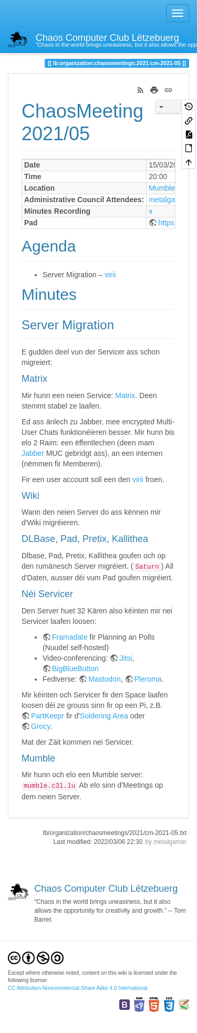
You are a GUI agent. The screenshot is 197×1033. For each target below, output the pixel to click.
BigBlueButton (75, 668)
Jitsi (125, 658)
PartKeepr (47, 716)
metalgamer (168, 199)
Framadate (70, 637)
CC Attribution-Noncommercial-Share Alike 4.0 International (78, 988)
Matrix (125, 395)
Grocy (40, 726)
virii (110, 274)
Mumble (162, 188)
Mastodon (104, 679)
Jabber (33, 453)
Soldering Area (104, 716)
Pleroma (148, 679)
